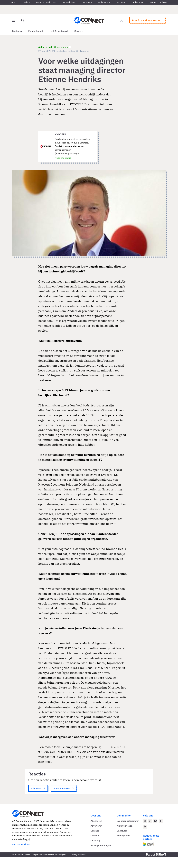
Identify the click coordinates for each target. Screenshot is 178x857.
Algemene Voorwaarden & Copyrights (49, 854)
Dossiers (26, 2)
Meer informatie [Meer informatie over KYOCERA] (63, 157)
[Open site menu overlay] (13, 20)
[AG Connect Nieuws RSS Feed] (145, 827)
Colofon (95, 835)
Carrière (78, 31)
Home (12, 2)
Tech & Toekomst (58, 31)
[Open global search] (22, 20)
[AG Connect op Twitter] (145, 821)
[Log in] (121, 20)
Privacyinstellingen (101, 845)
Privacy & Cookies (78, 854)
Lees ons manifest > (21, 844)
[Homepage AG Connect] (89, 20)
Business (17, 31)
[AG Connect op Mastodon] (155, 821)
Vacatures (87, 2)
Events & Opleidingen (46, 2)
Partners (154, 2)
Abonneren (121, 2)
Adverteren (138, 2)
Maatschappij (35, 31)
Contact (95, 830)
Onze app (95, 840)
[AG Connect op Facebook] (161, 821)
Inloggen (164, 2)
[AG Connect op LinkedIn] (150, 821)
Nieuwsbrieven (69, 2)
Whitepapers (104, 2)
